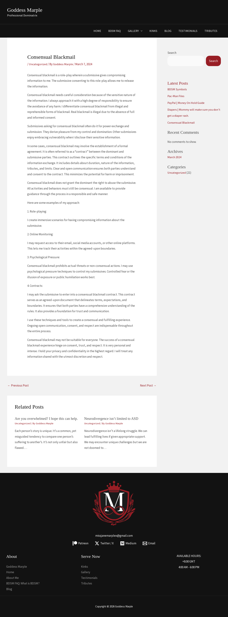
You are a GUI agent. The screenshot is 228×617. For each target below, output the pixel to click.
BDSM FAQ (122, 31)
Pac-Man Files (176, 96)
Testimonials (190, 31)
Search (171, 53)
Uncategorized (38, 64)
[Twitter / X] (104, 543)
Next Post (148, 385)
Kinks (158, 31)
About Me (12, 578)
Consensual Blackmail (181, 123)
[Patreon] (80, 543)
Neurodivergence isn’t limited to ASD (111, 419)
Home (106, 31)
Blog (171, 31)
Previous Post (18, 385)
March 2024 (174, 157)
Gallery (139, 31)
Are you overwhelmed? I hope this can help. (46, 419)
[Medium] (128, 543)
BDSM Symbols (177, 89)
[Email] (149, 543)
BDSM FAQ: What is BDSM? (23, 583)
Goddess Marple (24, 10)
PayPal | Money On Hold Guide (186, 103)
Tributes (211, 31)
